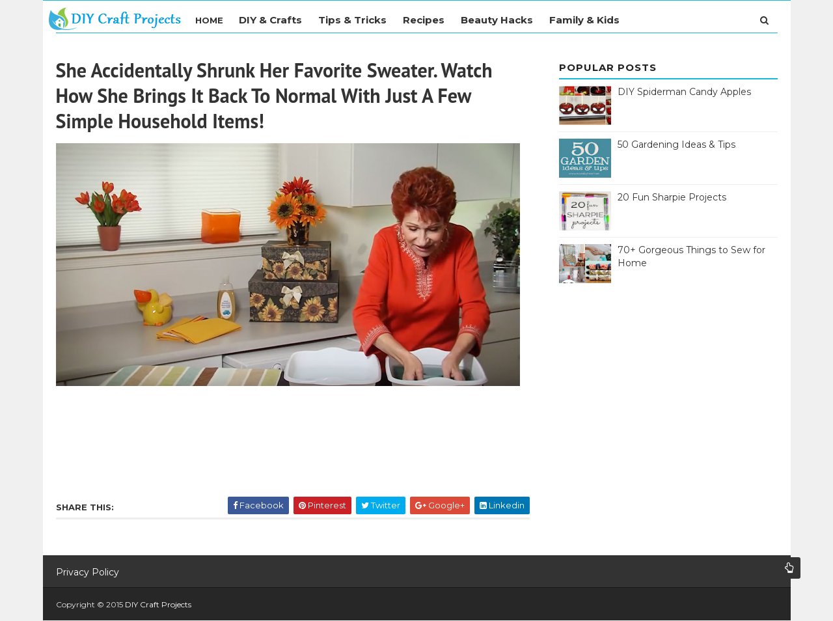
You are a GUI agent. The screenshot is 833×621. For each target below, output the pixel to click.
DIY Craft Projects (158, 604)
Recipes (423, 20)
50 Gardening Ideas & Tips (676, 144)
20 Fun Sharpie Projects (672, 197)
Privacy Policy (87, 572)
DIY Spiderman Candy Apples (684, 92)
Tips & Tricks (352, 20)
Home (209, 20)
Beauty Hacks (497, 20)
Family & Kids (584, 20)
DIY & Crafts (270, 20)
